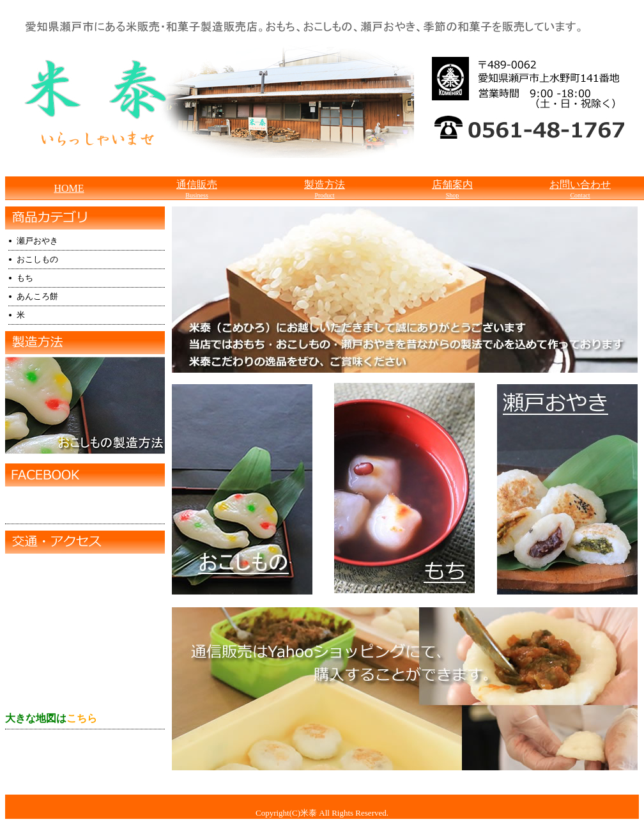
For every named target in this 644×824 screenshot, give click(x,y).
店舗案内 (452, 189)
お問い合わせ (580, 189)
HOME (69, 188)
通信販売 (197, 189)
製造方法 (324, 189)
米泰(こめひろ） (61, 506)
